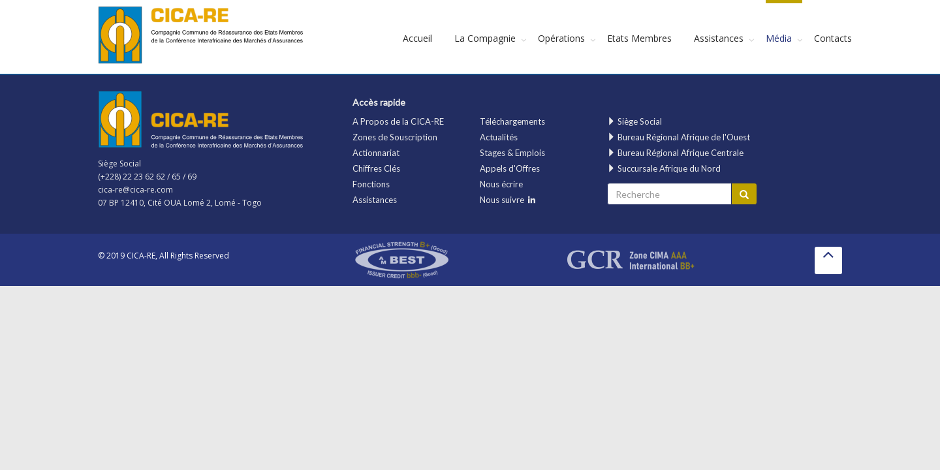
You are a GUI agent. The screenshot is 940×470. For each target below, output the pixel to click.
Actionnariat (376, 153)
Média (779, 38)
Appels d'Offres (510, 168)
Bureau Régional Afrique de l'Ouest (678, 137)
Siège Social (634, 121)
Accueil (417, 38)
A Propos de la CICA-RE (398, 121)
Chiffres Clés (376, 168)
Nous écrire (501, 184)
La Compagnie (485, 38)
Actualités (499, 137)
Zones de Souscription (394, 137)
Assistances (719, 38)
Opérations (561, 38)
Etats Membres (639, 38)
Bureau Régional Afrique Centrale (675, 153)
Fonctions (371, 184)
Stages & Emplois (512, 153)
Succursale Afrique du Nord (664, 168)
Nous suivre (507, 200)
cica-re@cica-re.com (135, 189)
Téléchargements (512, 121)
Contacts (833, 38)
